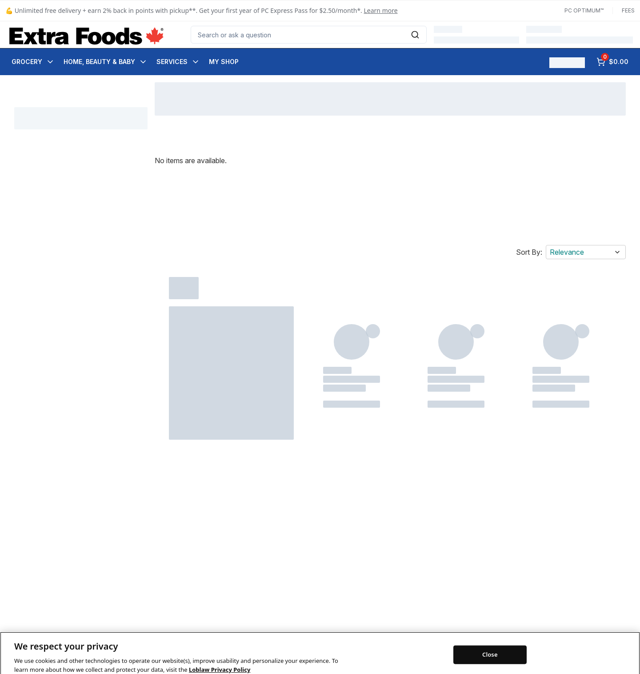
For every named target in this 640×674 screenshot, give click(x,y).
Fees (628, 10)
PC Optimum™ (584, 10)
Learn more (381, 10)
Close (490, 661)
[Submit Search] (415, 34)
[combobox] (309, 35)
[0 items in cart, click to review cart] (612, 61)
